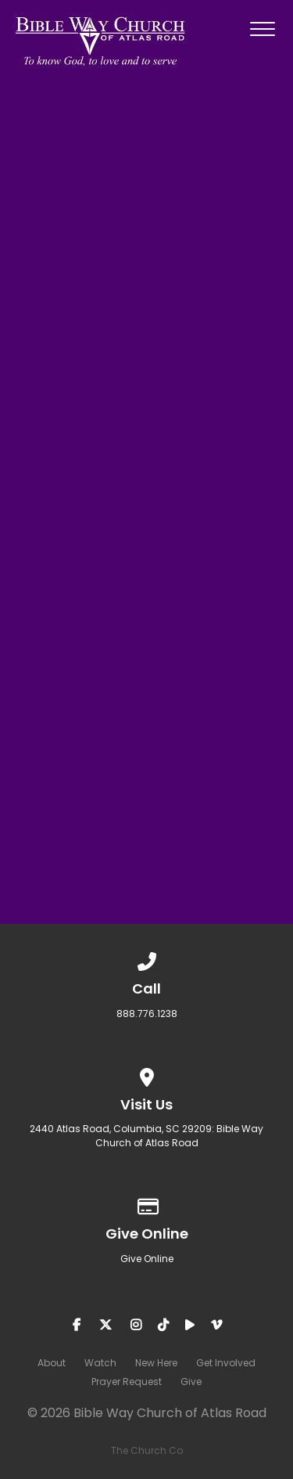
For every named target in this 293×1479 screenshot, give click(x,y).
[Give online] (147, 1203)
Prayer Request (126, 1381)
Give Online (146, 1258)
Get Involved (225, 1362)
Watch (100, 1362)
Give (191, 1381)
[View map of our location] (147, 1074)
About (52, 1362)
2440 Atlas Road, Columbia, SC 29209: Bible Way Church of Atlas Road (146, 1135)
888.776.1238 (146, 1013)
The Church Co (147, 1450)
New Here (156, 1362)
